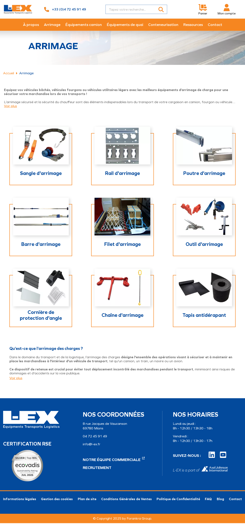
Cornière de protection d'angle (41, 316)
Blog (220, 500)
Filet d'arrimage (122, 245)
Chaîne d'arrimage (122, 316)
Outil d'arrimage (204, 245)
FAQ (208, 500)
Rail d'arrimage (122, 174)
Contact (235, 500)
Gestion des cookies (57, 500)
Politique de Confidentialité (178, 500)
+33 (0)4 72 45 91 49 (69, 9)
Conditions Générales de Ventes (126, 500)
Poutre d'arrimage (204, 174)
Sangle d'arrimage (41, 174)
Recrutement (97, 468)
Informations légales (19, 500)
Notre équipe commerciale (114, 460)
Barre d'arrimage (40, 245)
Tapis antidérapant (204, 316)
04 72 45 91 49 (95, 437)
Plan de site (87, 500)
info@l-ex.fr (91, 445)
